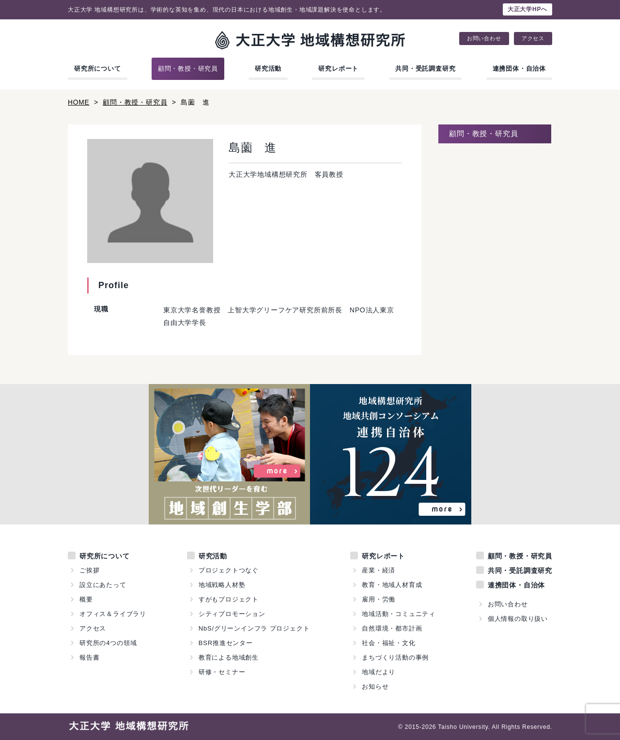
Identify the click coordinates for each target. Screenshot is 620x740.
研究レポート (338, 68)
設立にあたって (102, 584)
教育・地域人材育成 (392, 584)
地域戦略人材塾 (222, 584)
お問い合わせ (484, 38)
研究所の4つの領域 (108, 642)
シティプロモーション (232, 613)
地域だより (378, 671)
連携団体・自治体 (519, 68)
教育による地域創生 (229, 657)
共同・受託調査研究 (425, 68)
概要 (86, 598)
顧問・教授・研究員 (188, 68)
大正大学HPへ (527, 9)
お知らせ (375, 686)
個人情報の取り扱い (518, 618)
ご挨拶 (89, 569)
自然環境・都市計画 (392, 628)
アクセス (533, 38)
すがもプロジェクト (229, 598)
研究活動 (268, 68)
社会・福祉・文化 (388, 642)
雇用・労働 (378, 598)
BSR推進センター (226, 642)
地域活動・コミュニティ (398, 613)
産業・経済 (378, 569)
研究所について (97, 68)
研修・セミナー (222, 671)
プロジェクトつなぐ (229, 569)
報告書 (89, 657)
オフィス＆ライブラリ (112, 613)
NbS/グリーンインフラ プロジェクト (254, 628)
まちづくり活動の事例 (395, 657)
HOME (79, 102)
